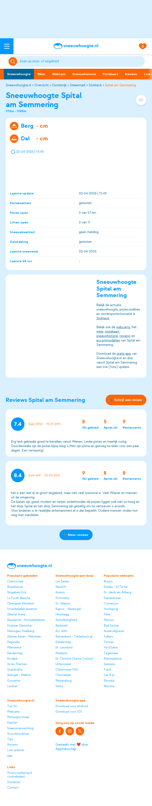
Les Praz (109, 675)
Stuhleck (95, 85)
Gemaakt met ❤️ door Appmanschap (71, 746)
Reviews (131, 74)
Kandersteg (15, 653)
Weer (41, 74)
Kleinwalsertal (112, 658)
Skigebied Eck (16, 592)
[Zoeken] (81, 61)
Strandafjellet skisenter (22, 609)
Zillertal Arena (16, 614)
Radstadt (61, 625)
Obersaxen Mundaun (20, 603)
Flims (107, 614)
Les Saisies (62, 581)
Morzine (109, 686)
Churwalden (63, 675)
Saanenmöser (112, 598)
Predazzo (61, 653)
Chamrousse (15, 581)
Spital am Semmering (120, 85)
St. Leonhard (64, 647)
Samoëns (109, 664)
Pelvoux (109, 620)
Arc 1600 (61, 631)
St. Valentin (62, 603)
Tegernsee (111, 653)
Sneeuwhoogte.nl (18, 85)
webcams (123, 327)
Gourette (13, 681)
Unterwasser (63, 664)
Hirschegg (62, 614)
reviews (125, 336)
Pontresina (62, 598)
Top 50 (12, 706)
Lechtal (12, 686)
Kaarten (12, 722)
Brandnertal (15, 587)
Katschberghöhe (66, 620)
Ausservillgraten (114, 631)
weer (99, 331)
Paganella (13, 642)
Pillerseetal (14, 647)
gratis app (124, 354)
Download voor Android (71, 706)
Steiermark (78, 85)
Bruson (108, 581)
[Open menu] (6, 46)
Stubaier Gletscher (19, 625)
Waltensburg (63, 681)
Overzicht (41, 85)
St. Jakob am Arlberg (117, 592)
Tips (10, 739)
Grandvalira (14, 669)
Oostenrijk (59, 85)
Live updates (15, 750)
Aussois (60, 592)
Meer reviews (76, 535)
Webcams (13, 711)
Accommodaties (18, 734)
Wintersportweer (18, 717)
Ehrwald (109, 681)
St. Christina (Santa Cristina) (74, 658)
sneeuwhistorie (107, 336)
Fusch (107, 669)
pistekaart (112, 331)
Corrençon (111, 603)
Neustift (60, 587)
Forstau (109, 642)
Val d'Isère (111, 647)
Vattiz (59, 686)
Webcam (59, 74)
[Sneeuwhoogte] (76, 46)
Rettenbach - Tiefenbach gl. (74, 636)
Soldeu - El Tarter (116, 587)
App (9, 756)
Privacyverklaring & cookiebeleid (19, 774)
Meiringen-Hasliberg (20, 631)
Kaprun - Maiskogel (68, 609)
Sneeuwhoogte (19, 74)
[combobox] (81, 61)
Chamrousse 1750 (66, 669)
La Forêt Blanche (18, 598)
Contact (13, 787)
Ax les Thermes (17, 664)
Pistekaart (110, 74)
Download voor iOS (68, 711)
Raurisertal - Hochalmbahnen (26, 620)
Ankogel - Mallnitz (19, 675)
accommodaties (108, 340)
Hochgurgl (111, 609)
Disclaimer (14, 782)
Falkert (108, 636)
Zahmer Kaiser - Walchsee (24, 636)
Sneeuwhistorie (84, 74)
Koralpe (12, 658)
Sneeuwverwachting (20, 728)
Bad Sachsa (111, 625)
